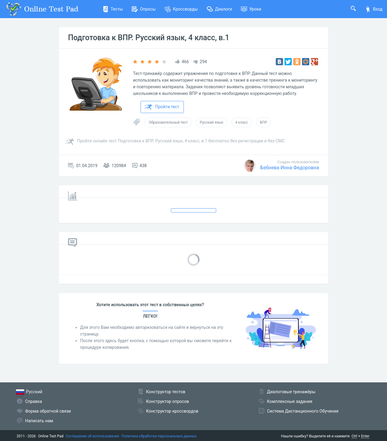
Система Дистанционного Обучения (302, 411)
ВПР (263, 122)
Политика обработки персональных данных (159, 436)
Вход (373, 9)
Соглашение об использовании (92, 436)
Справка (33, 401)
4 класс (241, 122)
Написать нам (39, 420)
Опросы (144, 9)
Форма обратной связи (48, 411)
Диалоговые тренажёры (291, 391)
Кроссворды (181, 9)
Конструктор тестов (165, 391)
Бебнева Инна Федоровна (289, 167)
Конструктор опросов (167, 401)
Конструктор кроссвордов (172, 411)
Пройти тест (161, 107)
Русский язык (211, 122)
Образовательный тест (168, 122)
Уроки (251, 9)
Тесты (112, 9)
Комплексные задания (289, 401)
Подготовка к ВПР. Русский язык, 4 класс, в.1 (148, 37)
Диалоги (219, 9)
